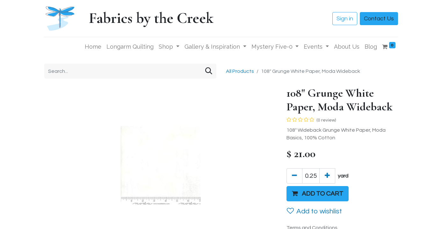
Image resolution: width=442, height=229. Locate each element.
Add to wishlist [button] (314, 211)
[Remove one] (294, 176)
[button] (317, 193)
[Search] (208, 71)
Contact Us (379, 19)
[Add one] (327, 176)
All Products (240, 71)
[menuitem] (93, 46)
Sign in (345, 19)
